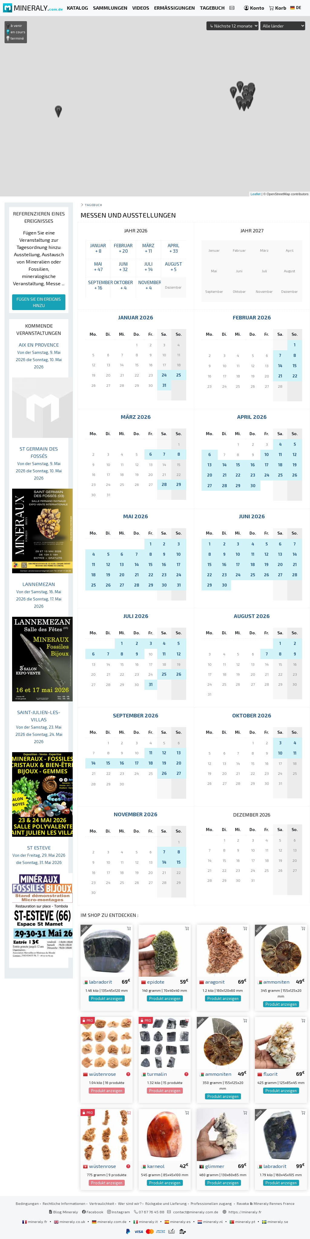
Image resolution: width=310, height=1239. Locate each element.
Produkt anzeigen (106, 998)
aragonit (212, 982)
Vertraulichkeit (101, 1203)
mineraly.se (275, 1221)
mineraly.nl (210, 1221)
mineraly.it (146, 1221)
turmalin (154, 1074)
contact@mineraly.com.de (195, 1212)
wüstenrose (99, 1074)
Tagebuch (93, 205)
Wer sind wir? (129, 1203)
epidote (152, 982)
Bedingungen (27, 1203)
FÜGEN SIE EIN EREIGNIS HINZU (39, 302)
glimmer (211, 1166)
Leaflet (256, 194)
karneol (152, 1166)
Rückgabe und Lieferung (166, 1203)
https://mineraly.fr (245, 1212)
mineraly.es (178, 1221)
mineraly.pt (242, 1221)
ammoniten (273, 982)
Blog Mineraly (63, 1212)
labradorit (97, 982)
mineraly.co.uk (70, 1221)
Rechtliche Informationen (64, 1203)
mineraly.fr (35, 1221)
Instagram (118, 1212)
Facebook (92, 1212)
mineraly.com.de (109, 1221)
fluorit (267, 1074)
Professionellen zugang (212, 1203)
